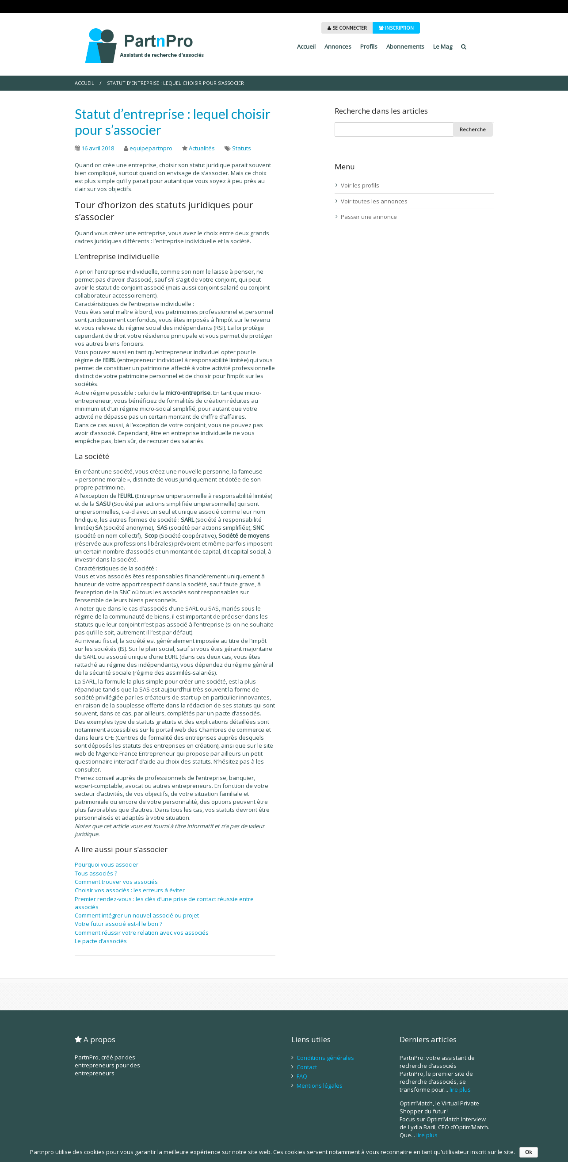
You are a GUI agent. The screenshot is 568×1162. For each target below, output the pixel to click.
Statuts (241, 148)
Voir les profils (360, 185)
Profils (368, 46)
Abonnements (405, 46)
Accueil (306, 46)
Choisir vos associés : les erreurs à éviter (130, 890)
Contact (307, 1067)
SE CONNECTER (347, 28)
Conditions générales (325, 1058)
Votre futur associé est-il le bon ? (118, 924)
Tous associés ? (96, 873)
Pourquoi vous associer (106, 864)
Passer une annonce (369, 217)
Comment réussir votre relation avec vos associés (142, 932)
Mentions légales (320, 1085)
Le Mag (442, 46)
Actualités (202, 148)
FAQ (302, 1076)
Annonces (337, 46)
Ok (528, 1152)
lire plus (460, 1089)
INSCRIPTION (396, 28)
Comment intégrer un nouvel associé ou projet (137, 915)
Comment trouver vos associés (116, 882)
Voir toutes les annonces (374, 201)
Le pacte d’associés (101, 941)
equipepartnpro (151, 148)
